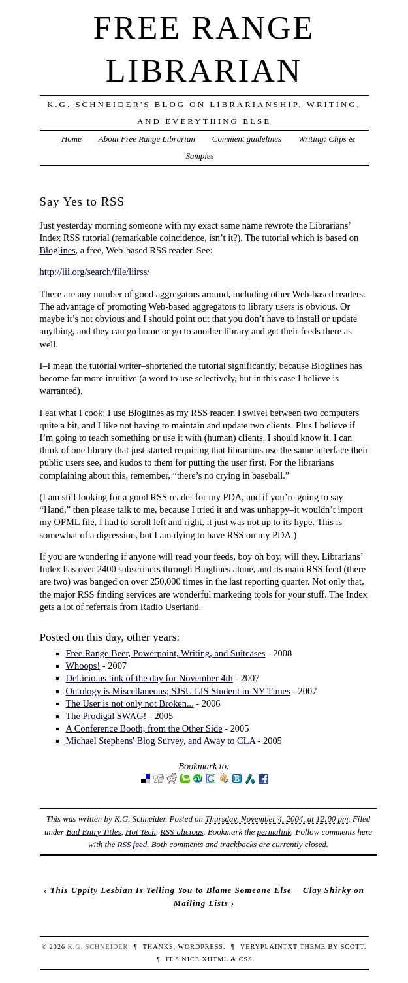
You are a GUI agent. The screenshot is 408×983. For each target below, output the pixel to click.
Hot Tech (140, 832)
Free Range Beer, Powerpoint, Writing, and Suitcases (166, 653)
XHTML (215, 959)
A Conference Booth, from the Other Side (144, 728)
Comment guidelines (246, 139)
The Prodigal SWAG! (106, 716)
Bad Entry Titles (93, 832)
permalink (274, 832)
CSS (246, 959)
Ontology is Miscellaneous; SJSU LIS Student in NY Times (178, 691)
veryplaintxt (269, 946)
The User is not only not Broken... (130, 703)
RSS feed (133, 844)
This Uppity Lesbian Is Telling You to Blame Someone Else (171, 890)
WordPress (200, 946)
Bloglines (58, 250)
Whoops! (83, 665)
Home (71, 139)
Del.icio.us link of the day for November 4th (149, 678)
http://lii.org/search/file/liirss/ (95, 271)
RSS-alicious (181, 832)
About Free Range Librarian (147, 139)
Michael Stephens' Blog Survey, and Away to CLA (161, 740)
